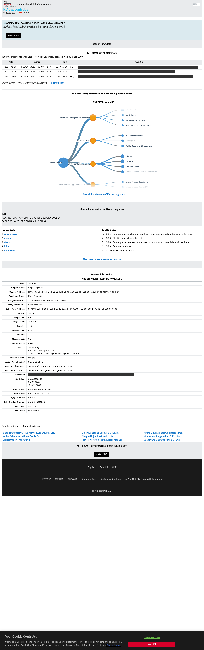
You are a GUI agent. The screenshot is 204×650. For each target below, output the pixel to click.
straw (7, 242)
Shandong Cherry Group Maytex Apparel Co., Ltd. (29, 433)
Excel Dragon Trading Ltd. (16, 440)
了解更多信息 (57, 83)
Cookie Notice (88, 479)
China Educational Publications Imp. (163, 433)
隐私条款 (72, 479)
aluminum (9, 250)
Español (103, 467)
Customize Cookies (110, 479)
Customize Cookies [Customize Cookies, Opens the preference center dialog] (152, 639)
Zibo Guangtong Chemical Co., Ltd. (100, 433)
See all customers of (104, 194)
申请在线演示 (13, 36)
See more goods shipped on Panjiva (102, 259)
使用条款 (46, 479)
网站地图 (59, 479)
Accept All (152, 645)
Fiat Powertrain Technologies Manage (102, 440)
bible (6, 246)
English (91, 467)
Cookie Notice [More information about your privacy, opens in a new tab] (114, 646)
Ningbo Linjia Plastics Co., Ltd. (98, 436)
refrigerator (10, 234)
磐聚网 (10, 4)
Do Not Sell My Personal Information (144, 479)
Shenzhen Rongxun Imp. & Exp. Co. (162, 436)
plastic (7, 238)
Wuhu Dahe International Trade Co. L (22, 436)
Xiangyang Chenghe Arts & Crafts (162, 440)
